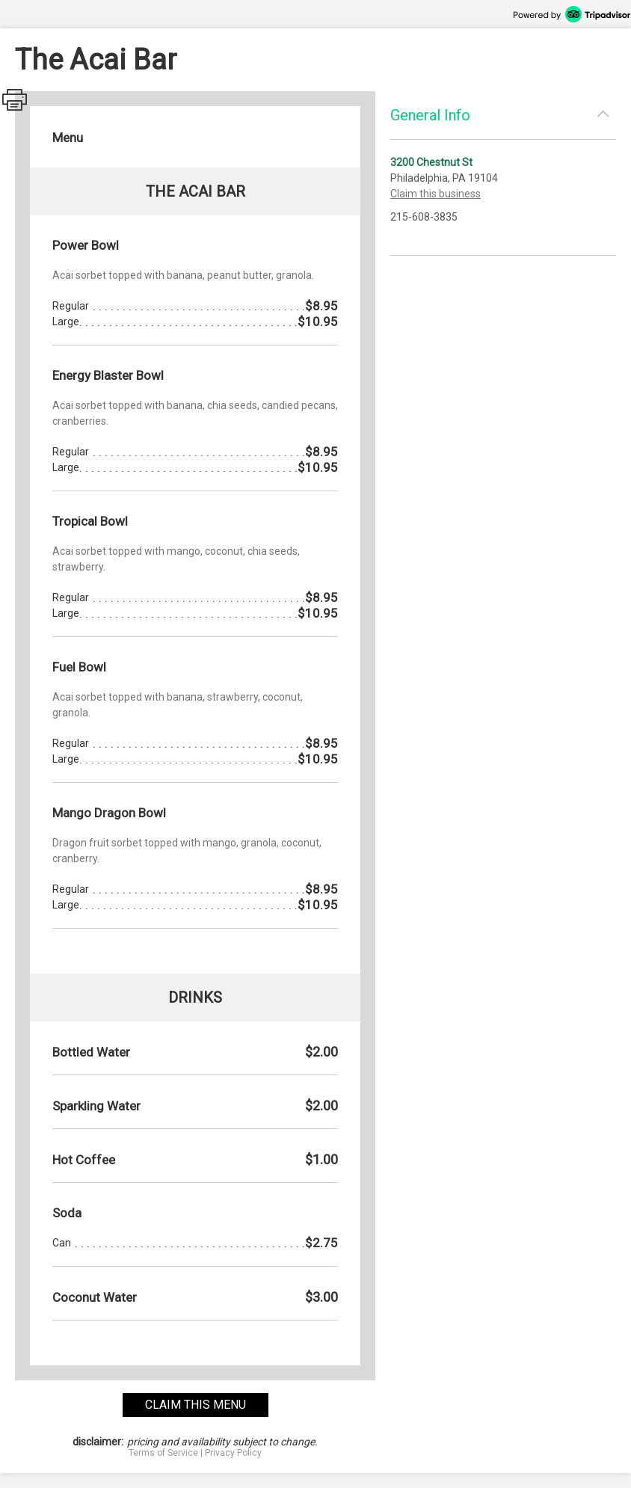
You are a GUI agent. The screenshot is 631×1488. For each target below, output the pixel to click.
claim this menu (195, 1405)
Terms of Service (163, 1453)
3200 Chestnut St (431, 162)
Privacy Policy (233, 1453)
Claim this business (435, 194)
